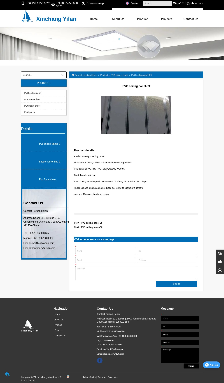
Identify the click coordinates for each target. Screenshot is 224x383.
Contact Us (190, 19)
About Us (118, 19)
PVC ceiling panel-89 (141, 75)
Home (94, 19)
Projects (166, 19)
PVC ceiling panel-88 (91, 227)
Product (142, 19)
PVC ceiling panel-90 (91, 223)
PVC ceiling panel (119, 75)
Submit (176, 283)
